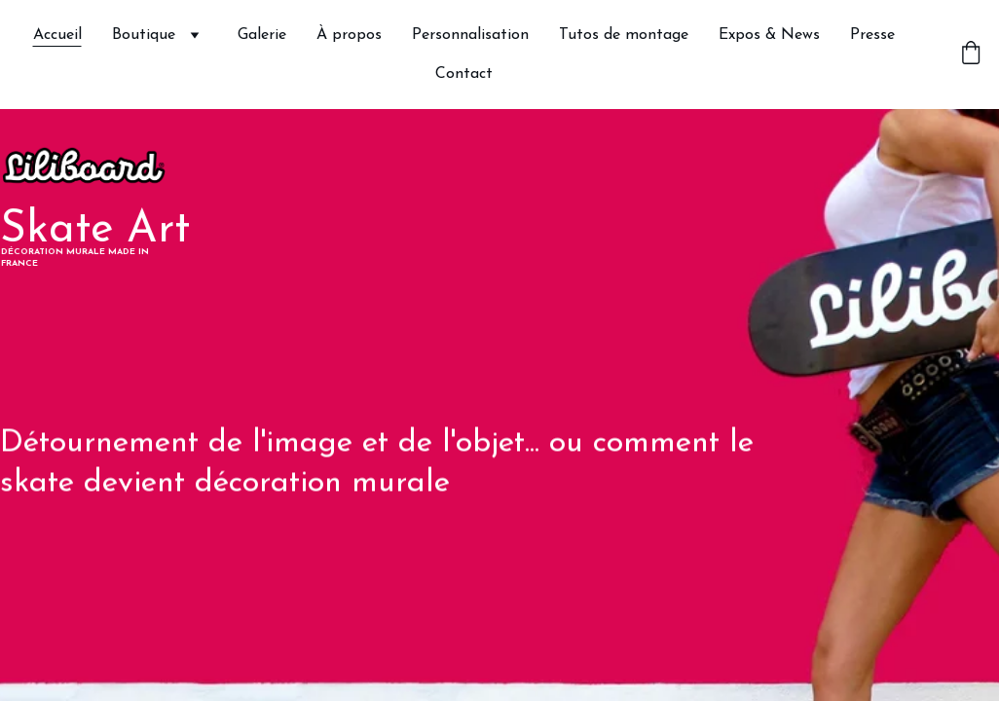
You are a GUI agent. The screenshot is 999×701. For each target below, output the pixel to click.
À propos (349, 35)
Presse (872, 35)
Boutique (143, 35)
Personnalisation (470, 35)
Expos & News (769, 35)
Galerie (262, 35)
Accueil (57, 35)
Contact (464, 74)
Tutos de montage (623, 35)
